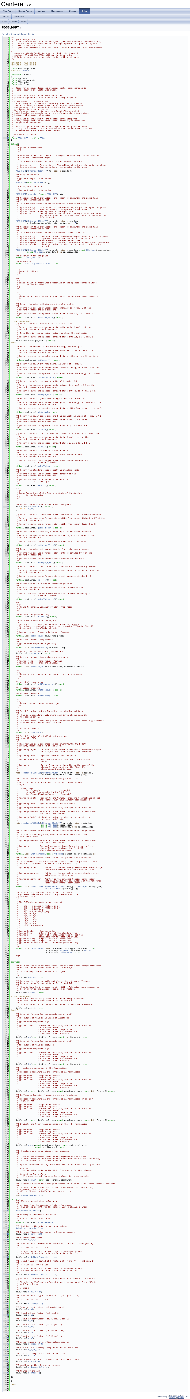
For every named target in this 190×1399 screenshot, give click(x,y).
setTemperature (39, 647)
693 (6, 1373)
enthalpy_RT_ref (46, 545)
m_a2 (30, 1315)
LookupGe (33, 1180)
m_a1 (30, 1309)
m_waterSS (35, 1210)
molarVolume (44, 466)
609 (6, 1210)
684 (6, 1355)
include (4, 21)
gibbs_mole (43, 412)
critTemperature (46, 684)
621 (6, 1234)
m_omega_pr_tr (35, 1344)
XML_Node (90, 250)
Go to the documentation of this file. (18, 34)
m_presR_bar (34, 1361)
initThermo (36, 732)
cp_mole (42, 429)
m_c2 (30, 1338)
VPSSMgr (82, 886)
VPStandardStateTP (37, 171)
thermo (23, 21)
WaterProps (21, 1228)
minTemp (64, 950)
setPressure (37, 636)
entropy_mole (45, 394)
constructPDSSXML (30, 823)
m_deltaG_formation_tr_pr (42, 1257)
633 (6, 1257)
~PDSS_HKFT (30, 257)
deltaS (31, 992)
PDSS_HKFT (23, 138)
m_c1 (30, 1332)
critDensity (44, 695)
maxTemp (88, 950)
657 (6, 1303)
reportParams (38, 948)
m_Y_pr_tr (33, 1349)
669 (6, 1326)
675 (6, 1338)
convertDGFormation (31, 1195)
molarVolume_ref (46, 599)
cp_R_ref (42, 580)
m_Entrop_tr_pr (36, 1303)
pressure (42, 616)
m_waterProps (36, 1228)
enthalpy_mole (45, 317)
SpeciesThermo (52, 888)
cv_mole (42, 447)
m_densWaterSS (45, 1222)
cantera (14, 21)
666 (6, 1320)
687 (6, 1361)
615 (6, 1222)
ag (29, 1037)
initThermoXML (38, 854)
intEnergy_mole (46, 377)
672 (6, 1332)
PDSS (42, 138)
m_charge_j (34, 1373)
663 (6, 1315)
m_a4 (30, 1326)
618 (6, 1228)
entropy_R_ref (45, 562)
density (42, 485)
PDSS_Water (21, 1210)
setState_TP (37, 666)
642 (6, 1274)
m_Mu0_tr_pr (34, 1292)
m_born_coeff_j (36, 1234)
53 (6, 138)
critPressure (45, 690)
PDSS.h (26, 70)
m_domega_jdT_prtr (38, 1367)
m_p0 (30, 508)
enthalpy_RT (44, 360)
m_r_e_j (32, 1239)
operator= (33, 194)
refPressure (34, 506)
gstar (31, 1145)
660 (6, 1309)
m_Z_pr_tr (33, 1355)
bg (29, 1064)
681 (6, 1349)
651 (6, 1292)
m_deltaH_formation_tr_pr (42, 1274)
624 (6, 1239)
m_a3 (30, 1320)
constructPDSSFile (31, 773)
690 (6, 1367)
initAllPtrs (37, 886)
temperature (34, 653)
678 (6, 1344)
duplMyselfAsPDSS (41, 263)
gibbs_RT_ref (45, 528)
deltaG (31, 977)
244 (6, 506)
